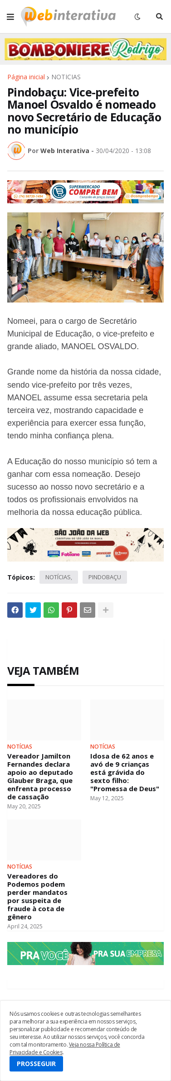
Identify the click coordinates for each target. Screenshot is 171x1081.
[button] (10, 16)
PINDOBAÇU (104, 577)
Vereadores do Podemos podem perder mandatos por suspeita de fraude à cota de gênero (37, 896)
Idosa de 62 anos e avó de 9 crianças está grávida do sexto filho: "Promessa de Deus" (124, 772)
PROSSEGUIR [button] (36, 1063)
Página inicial (26, 77)
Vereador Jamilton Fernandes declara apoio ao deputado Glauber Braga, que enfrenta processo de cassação (40, 776)
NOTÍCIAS (66, 77)
